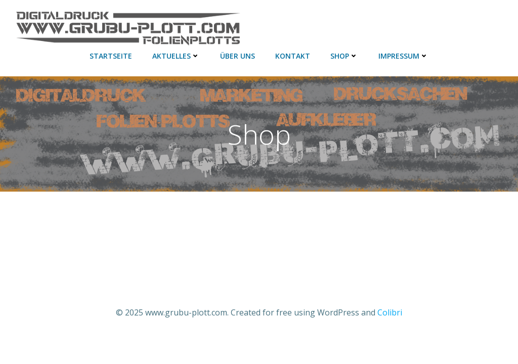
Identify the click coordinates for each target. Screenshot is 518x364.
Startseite (111, 56)
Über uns (237, 56)
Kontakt (292, 56)
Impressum (403, 56)
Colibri (389, 312)
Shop (344, 56)
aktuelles (176, 56)
